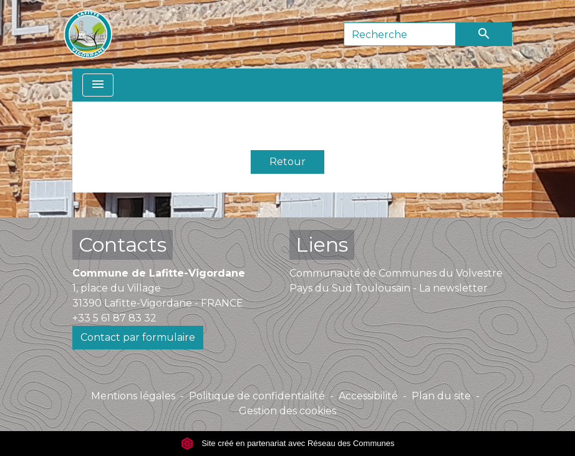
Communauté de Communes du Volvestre (396, 273)
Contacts (123, 244)
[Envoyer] (484, 34)
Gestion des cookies (287, 411)
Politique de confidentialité (257, 396)
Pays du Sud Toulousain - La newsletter (388, 288)
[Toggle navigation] (98, 85)
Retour (287, 162)
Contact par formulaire (137, 337)
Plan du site (441, 396)
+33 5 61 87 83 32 (114, 318)
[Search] (400, 34)
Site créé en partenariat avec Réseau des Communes (288, 443)
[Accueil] (88, 34)
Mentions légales (133, 396)
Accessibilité (368, 396)
